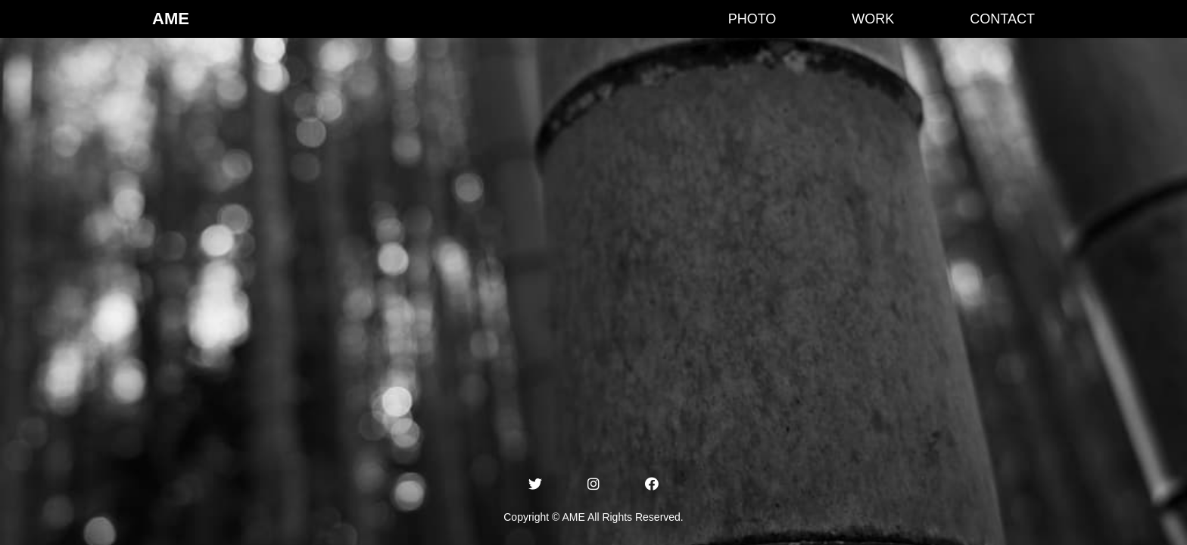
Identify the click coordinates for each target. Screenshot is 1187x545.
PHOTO (752, 18)
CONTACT (1002, 18)
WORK (873, 18)
